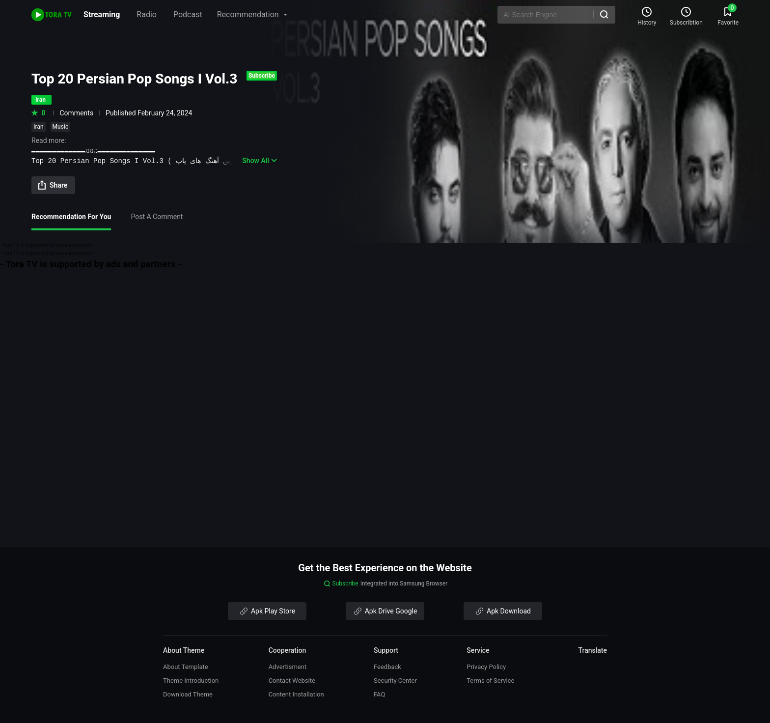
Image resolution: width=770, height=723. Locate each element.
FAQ (379, 694)
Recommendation (252, 14)
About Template (185, 666)
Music (61, 126)
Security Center (395, 680)
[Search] (604, 14)
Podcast (187, 14)
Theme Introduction (191, 680)
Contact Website (292, 680)
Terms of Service (490, 680)
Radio (147, 14)
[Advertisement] (385, 339)
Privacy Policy (486, 666)
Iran (38, 126)
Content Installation (296, 694)
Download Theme (188, 694)
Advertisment (288, 666)
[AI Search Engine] (556, 15)
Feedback (387, 666)
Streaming (101, 14)
